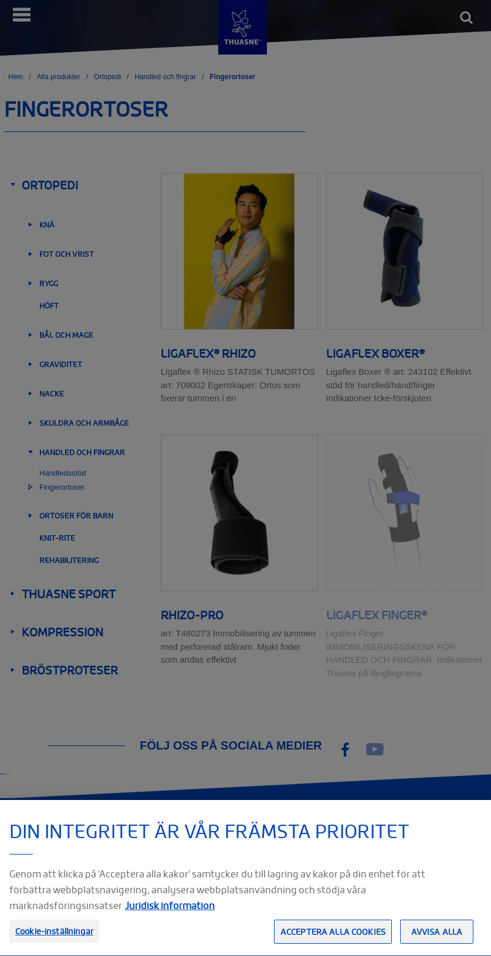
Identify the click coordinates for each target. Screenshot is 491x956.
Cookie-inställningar (54, 937)
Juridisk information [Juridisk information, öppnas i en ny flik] (170, 912)
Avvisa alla (437, 938)
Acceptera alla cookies (332, 938)
